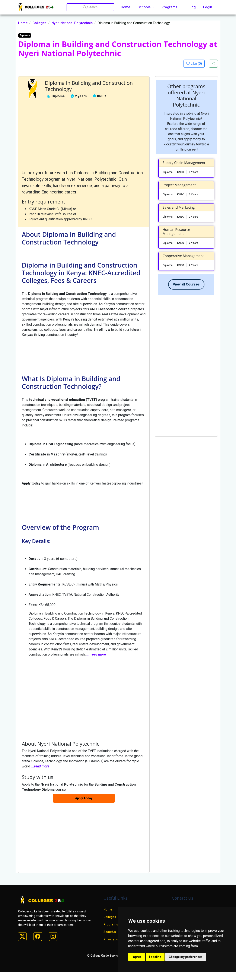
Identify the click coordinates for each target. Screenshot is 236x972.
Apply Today (83, 798)
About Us (109, 932)
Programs (110, 924)
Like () (196, 63)
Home (125, 7)
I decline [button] (155, 957)
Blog (192, 7)
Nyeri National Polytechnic (72, 23)
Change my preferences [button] (185, 957)
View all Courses (186, 284)
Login (207, 7)
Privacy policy (113, 939)
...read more (96, 654)
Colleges (39, 23)
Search (90, 7)
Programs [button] (170, 7)
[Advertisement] (84, 134)
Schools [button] (145, 7)
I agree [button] (136, 957)
